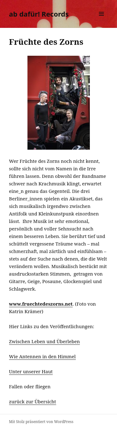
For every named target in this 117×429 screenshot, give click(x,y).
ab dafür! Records (39, 13)
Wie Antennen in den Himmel (42, 356)
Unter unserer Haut (31, 371)
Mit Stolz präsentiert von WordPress (41, 421)
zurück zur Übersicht (32, 401)
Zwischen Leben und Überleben (44, 341)
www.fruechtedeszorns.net (41, 304)
